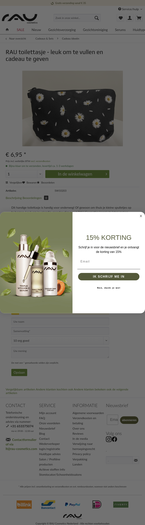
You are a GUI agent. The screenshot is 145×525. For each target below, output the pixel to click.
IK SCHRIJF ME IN (108, 276)
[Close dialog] (141, 216)
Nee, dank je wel (108, 287)
